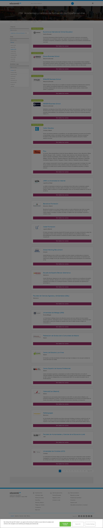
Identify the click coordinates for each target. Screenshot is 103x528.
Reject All (77, 524)
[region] (51, 523)
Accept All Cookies (65, 524)
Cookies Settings (90, 524)
